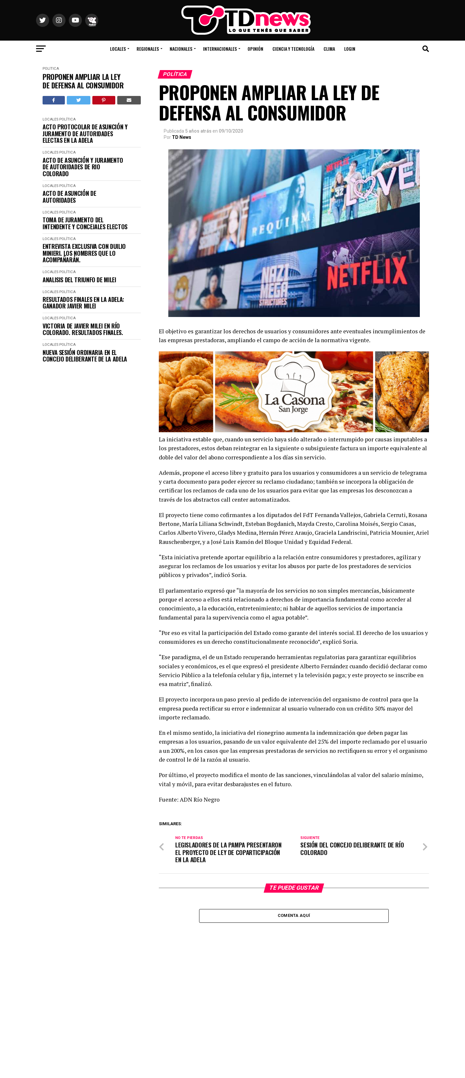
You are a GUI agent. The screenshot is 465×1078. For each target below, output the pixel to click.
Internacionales (220, 48)
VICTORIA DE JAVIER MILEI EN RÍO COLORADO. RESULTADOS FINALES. (83, 329)
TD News (181, 137)
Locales (118, 48)
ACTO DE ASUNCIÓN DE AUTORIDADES (69, 196)
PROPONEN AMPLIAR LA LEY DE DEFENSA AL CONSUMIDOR (83, 81)
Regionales (148, 48)
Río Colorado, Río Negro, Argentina (383, 29)
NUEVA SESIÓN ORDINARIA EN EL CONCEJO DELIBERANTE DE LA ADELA (85, 355)
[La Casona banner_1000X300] (294, 430)
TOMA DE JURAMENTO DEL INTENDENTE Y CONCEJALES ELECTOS (85, 223)
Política (51, 68)
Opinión (255, 48)
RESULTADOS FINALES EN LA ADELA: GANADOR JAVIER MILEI (83, 302)
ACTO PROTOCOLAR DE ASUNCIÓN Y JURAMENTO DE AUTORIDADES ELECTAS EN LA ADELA (85, 133)
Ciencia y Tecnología (293, 48)
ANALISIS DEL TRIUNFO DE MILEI (79, 279)
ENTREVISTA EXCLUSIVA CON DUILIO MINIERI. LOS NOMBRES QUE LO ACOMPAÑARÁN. (84, 253)
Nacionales (181, 48)
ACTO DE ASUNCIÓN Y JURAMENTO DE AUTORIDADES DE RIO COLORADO (83, 167)
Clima (329, 48)
